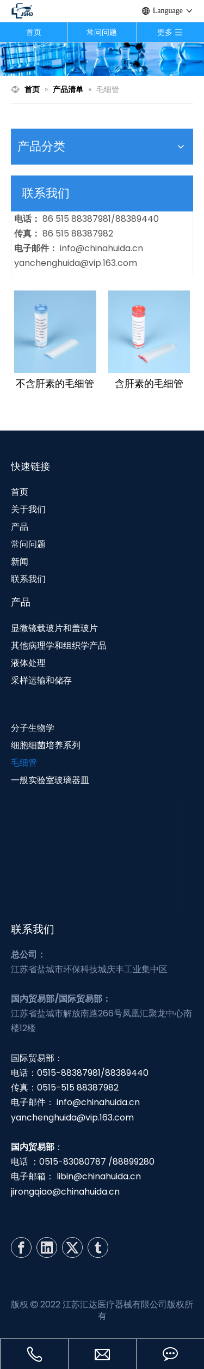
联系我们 (28, 579)
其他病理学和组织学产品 (59, 645)
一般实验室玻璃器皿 (50, 780)
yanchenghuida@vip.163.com (75, 263)
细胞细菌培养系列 (46, 745)
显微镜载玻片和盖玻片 (54, 628)
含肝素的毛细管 (149, 383)
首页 (33, 32)
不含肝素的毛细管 (55, 383)
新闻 (19, 561)
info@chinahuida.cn (101, 248)
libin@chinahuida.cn (99, 1176)
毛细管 (24, 762)
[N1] (102, 58)
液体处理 (28, 663)
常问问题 (101, 32)
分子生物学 (32, 728)
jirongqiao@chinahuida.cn (65, 1191)
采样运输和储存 (41, 680)
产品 (19, 526)
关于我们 (28, 509)
